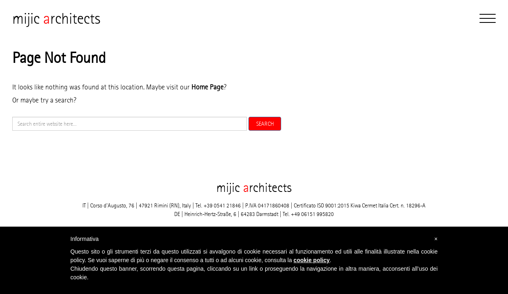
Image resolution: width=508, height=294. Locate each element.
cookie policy (311, 260)
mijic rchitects (56, 18)
